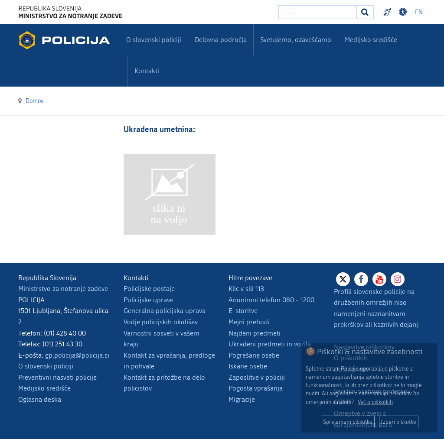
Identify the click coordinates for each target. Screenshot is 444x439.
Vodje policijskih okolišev (161, 322)
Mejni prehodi (249, 322)
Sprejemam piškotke (347, 422)
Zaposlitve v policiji (257, 377)
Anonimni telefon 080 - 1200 (271, 300)
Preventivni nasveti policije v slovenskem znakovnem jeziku (388, 12)
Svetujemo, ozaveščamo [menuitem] (295, 40)
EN (419, 12)
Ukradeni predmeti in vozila (270, 344)
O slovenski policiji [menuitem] (153, 40)
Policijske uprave (148, 300)
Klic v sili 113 (246, 288)
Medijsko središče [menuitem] (371, 40)
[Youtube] (379, 279)
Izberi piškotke (398, 422)
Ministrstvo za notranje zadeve (63, 288)
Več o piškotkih (375, 402)
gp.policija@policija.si (77, 355)
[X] (343, 279)
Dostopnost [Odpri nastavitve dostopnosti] (404, 12)
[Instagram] (398, 279)
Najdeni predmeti (255, 333)
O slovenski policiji (45, 366)
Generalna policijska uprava (165, 311)
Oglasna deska (39, 399)
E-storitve (243, 311)
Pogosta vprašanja (256, 388)
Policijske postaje (149, 288)
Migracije (242, 399)
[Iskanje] (365, 12)
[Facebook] (361, 279)
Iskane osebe (248, 366)
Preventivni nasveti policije (57, 377)
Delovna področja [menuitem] (221, 40)
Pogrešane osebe (254, 355)
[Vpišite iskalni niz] (317, 12)
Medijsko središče (44, 388)
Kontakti (146, 71)
